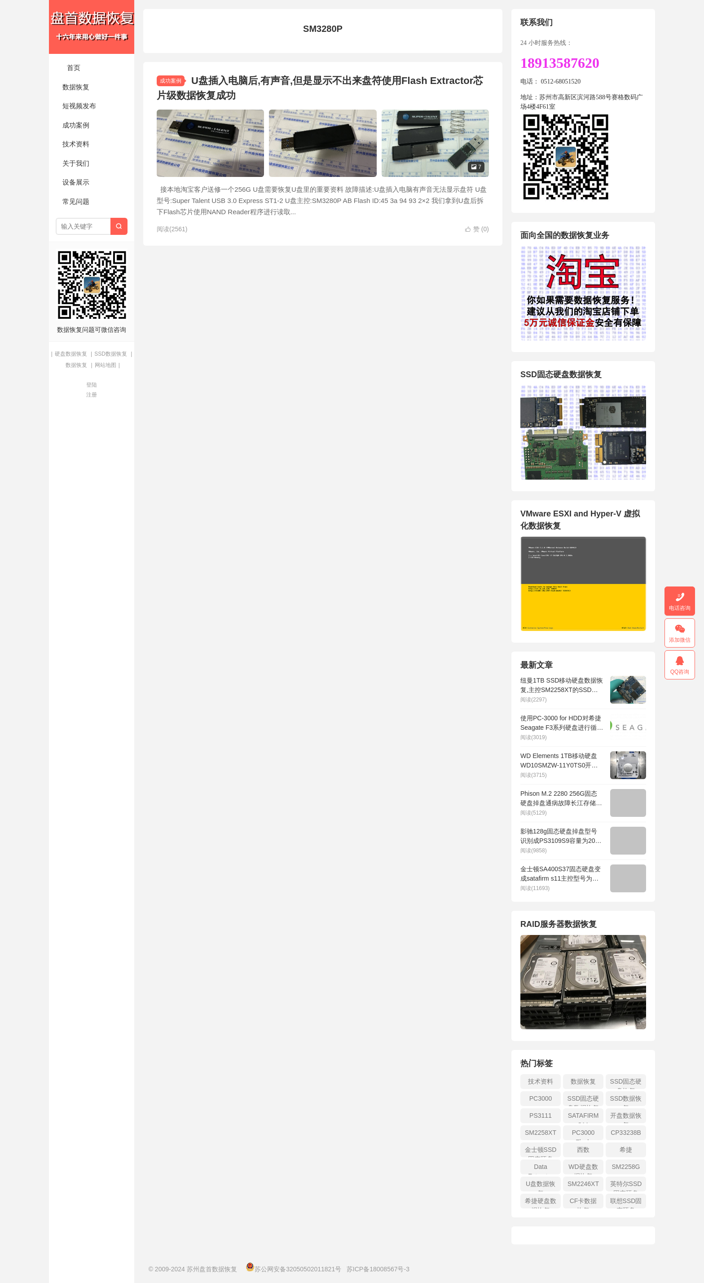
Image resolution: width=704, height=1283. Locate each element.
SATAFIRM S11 (583, 1117)
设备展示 (75, 182)
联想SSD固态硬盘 (626, 1202)
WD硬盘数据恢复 (583, 1168)
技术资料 (75, 144)
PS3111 (540, 1115)
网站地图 (105, 365)
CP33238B (626, 1132)
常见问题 (75, 201)
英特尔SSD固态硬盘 (626, 1185)
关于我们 (75, 163)
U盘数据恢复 (540, 1185)
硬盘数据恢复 (71, 354)
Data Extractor (540, 1168)
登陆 (91, 385)
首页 (73, 67)
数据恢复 (75, 87)
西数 (583, 1149)
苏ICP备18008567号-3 (378, 1269)
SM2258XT (540, 1132)
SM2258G (626, 1166)
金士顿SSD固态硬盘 (541, 1151)
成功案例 (75, 125)
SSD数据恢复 (110, 354)
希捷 (626, 1149)
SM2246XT (583, 1183)
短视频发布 (79, 106)
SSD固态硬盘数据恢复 (583, 1100)
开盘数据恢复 (626, 1117)
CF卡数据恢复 (583, 1202)
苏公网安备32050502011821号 (293, 1269)
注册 (91, 395)
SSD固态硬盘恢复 (626, 1083)
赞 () (477, 229)
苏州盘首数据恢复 (91, 27)
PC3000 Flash (583, 1134)
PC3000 (540, 1098)
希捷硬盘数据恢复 (540, 1202)
